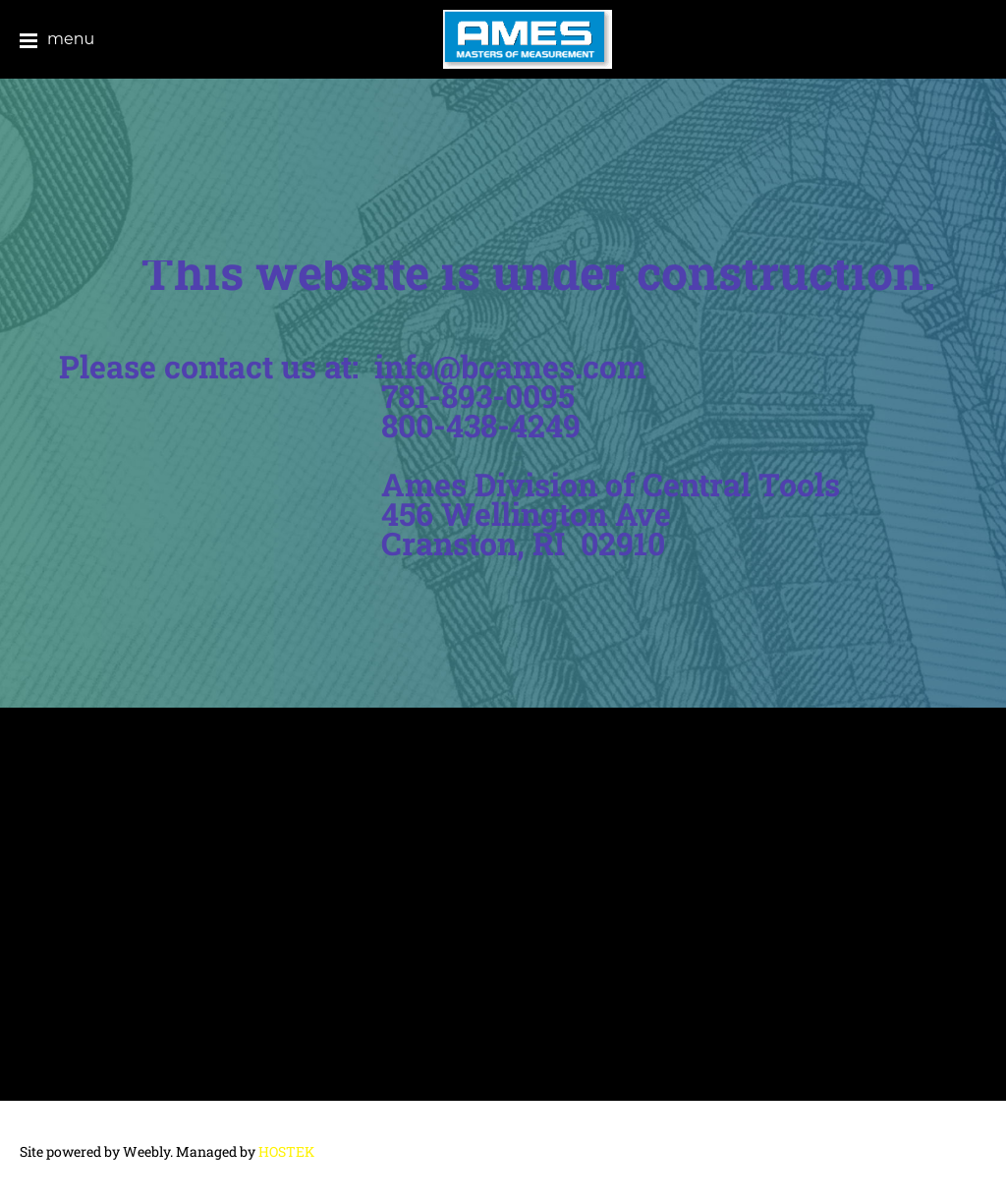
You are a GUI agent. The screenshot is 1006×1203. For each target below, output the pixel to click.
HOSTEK (286, 1151)
